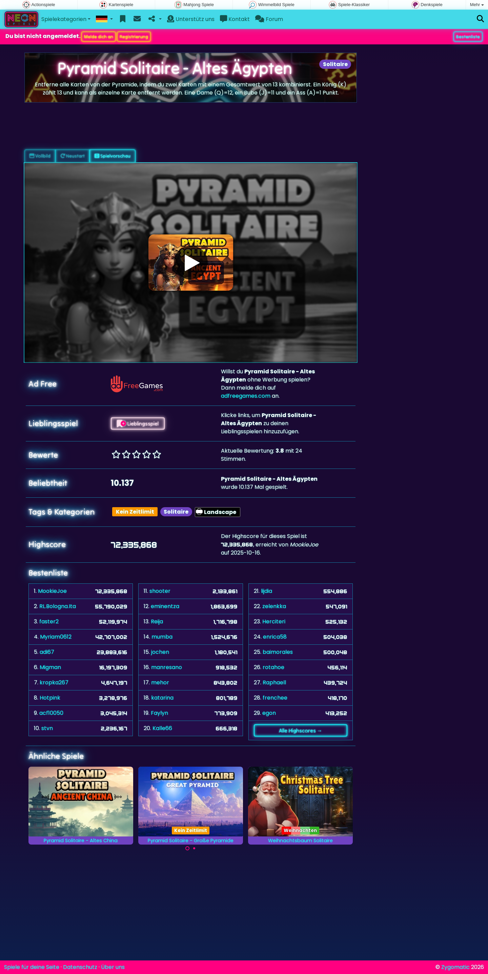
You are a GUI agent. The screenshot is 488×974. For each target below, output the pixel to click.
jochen (160, 652)
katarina (162, 698)
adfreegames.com (245, 396)
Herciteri (273, 621)
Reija (157, 621)
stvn (47, 728)
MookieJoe (52, 591)
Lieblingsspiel (138, 423)
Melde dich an (98, 37)
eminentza (165, 606)
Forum (269, 19)
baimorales (278, 652)
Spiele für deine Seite (31, 967)
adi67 (47, 652)
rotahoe (273, 667)
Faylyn (159, 713)
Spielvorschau (112, 156)
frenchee (275, 698)
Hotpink (50, 698)
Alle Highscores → (300, 730)
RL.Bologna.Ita (57, 606)
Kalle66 (162, 728)
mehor (160, 682)
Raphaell (274, 682)
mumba (161, 637)
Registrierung (134, 37)
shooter (159, 591)
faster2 (49, 621)
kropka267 (54, 682)
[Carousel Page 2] (194, 848)
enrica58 (275, 637)
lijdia (266, 591)
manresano (166, 667)
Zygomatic (455, 967)
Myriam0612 (56, 637)
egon (269, 713)
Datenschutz (80, 967)
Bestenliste (468, 37)
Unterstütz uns (191, 19)
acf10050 (51, 713)
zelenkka (274, 606)
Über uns (113, 967)
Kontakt (235, 19)
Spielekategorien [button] (63, 19)
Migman (50, 667)
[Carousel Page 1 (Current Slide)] (187, 848)
